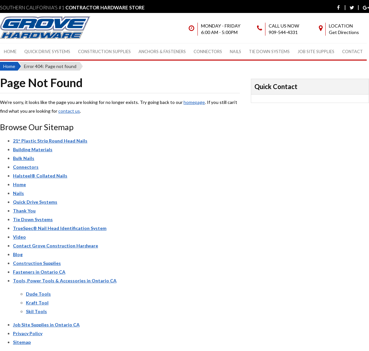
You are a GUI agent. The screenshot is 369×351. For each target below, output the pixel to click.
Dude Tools (38, 294)
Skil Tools (36, 311)
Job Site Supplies (315, 51)
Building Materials (32, 149)
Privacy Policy (27, 333)
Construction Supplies (104, 51)
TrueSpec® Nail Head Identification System (59, 228)
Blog (18, 254)
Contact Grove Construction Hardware (55, 245)
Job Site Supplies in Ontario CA (46, 324)
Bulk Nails (23, 158)
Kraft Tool (37, 302)
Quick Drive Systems (47, 51)
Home (10, 51)
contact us (69, 111)
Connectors (208, 51)
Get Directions (344, 32)
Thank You (24, 210)
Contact (352, 51)
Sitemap (22, 342)
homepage (194, 102)
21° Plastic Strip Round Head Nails (50, 140)
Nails (235, 51)
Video (19, 237)
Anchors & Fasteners (162, 51)
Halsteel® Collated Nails (40, 175)
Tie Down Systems (269, 51)
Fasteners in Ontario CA (39, 272)
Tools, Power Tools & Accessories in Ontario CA (65, 280)
